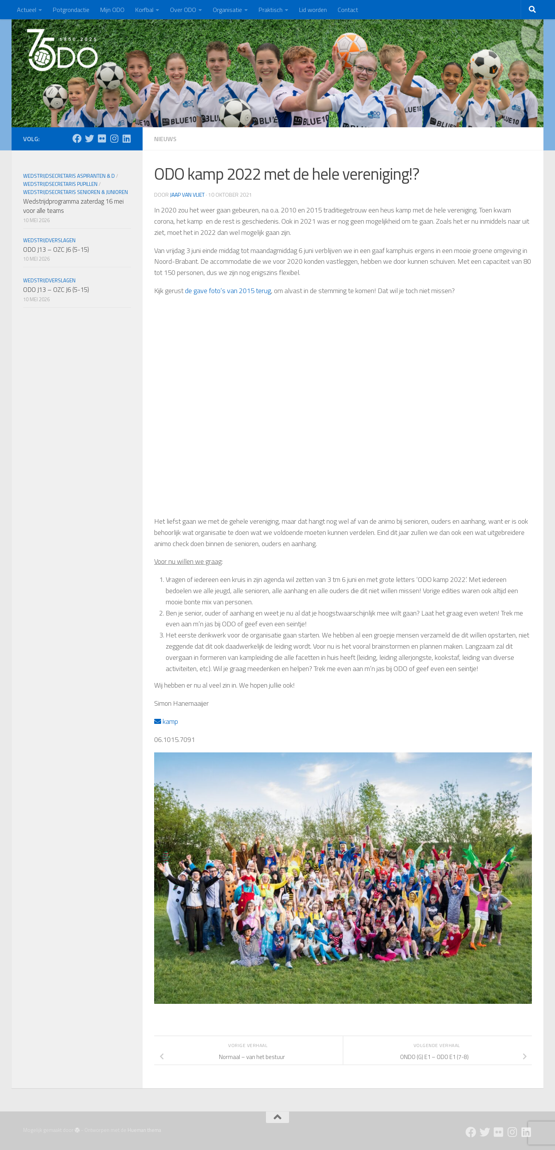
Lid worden (313, 9)
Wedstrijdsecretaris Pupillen (60, 184)
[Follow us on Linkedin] (126, 138)
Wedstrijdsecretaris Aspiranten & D (69, 176)
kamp (166, 721)
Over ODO (183, 9)
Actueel (26, 9)
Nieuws (165, 138)
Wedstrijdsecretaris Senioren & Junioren (75, 192)
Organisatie (227, 9)
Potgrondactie (71, 9)
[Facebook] (77, 138)
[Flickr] (101, 138)
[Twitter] (89, 138)
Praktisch (271, 9)
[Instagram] (114, 138)
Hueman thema (144, 1130)
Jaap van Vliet (187, 195)
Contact (348, 9)
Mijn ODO (112, 9)
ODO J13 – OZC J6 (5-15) (56, 250)
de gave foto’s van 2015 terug (228, 290)
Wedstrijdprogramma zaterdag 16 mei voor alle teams (73, 206)
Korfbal (144, 9)
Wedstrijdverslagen (49, 240)
